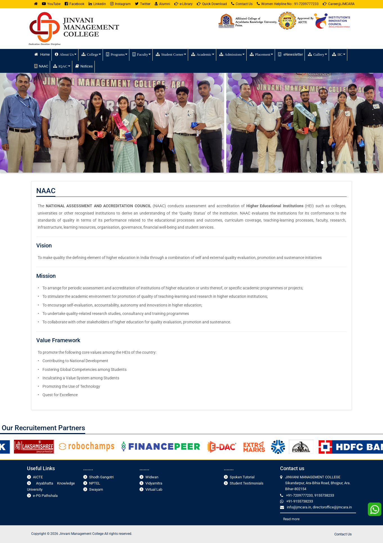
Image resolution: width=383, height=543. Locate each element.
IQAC (61, 66)
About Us (65, 54)
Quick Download (212, 4)
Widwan (151, 477)
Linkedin (97, 4)
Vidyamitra (153, 483)
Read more (291, 519)
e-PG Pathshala (45, 496)
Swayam (96, 489)
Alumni (162, 4)
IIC (338, 54)
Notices (84, 66)
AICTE (38, 477)
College (91, 54)
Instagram (120, 4)
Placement (261, 54)
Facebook (74, 4)
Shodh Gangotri (101, 477)
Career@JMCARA (339, 4)
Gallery (317, 54)
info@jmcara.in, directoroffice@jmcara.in (319, 507)
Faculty (141, 54)
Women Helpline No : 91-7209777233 (288, 4)
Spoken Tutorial (242, 477)
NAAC (41, 66)
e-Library (183, 4)
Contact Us (242, 4)
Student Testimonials (246, 483)
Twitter (142, 4)
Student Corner (171, 54)
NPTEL (94, 483)
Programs (116, 54)
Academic (202, 54)
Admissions (232, 54)
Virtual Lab (153, 489)
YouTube (51, 4)
